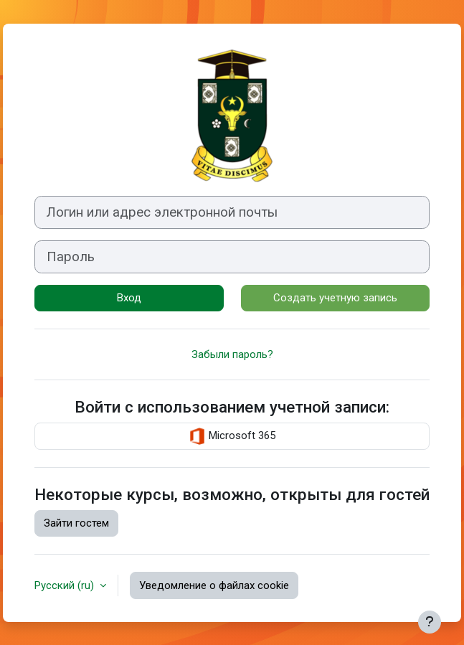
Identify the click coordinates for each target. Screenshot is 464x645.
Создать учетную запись (335, 297)
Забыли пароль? (232, 354)
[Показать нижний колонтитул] (429, 622)
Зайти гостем (76, 523)
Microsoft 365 (232, 436)
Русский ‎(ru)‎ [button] (65, 585)
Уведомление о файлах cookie (214, 585)
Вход (129, 297)
